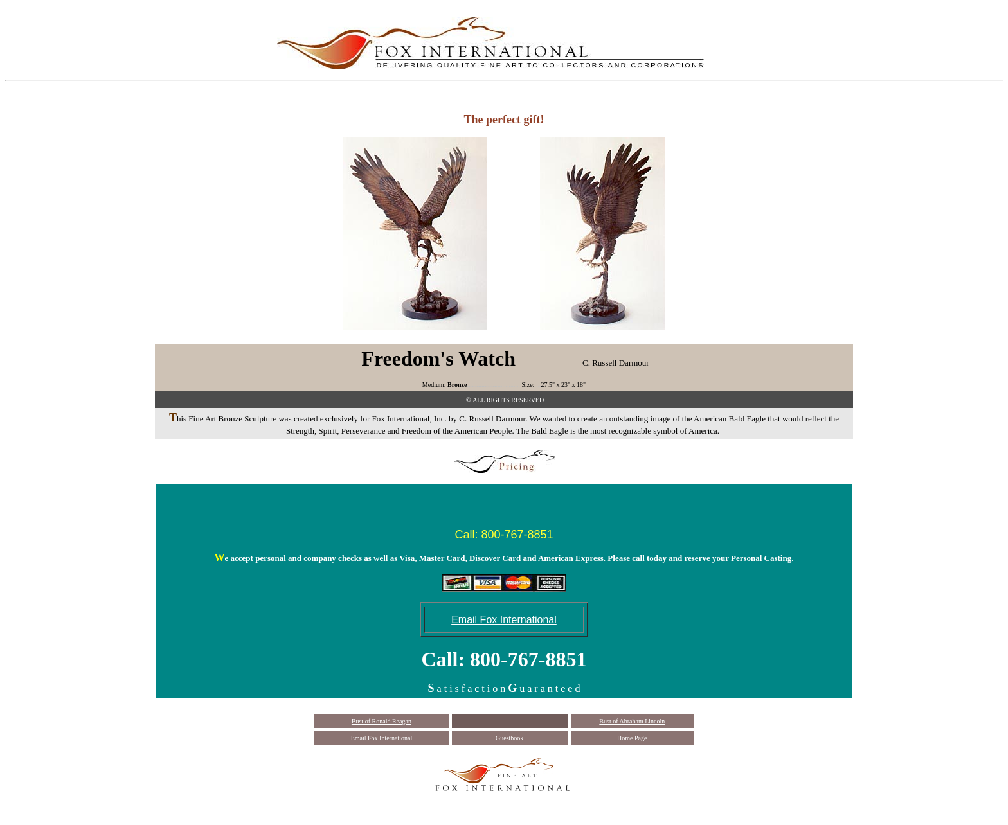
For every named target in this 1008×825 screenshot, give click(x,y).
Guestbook (509, 737)
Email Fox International (382, 737)
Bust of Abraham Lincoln (632, 721)
